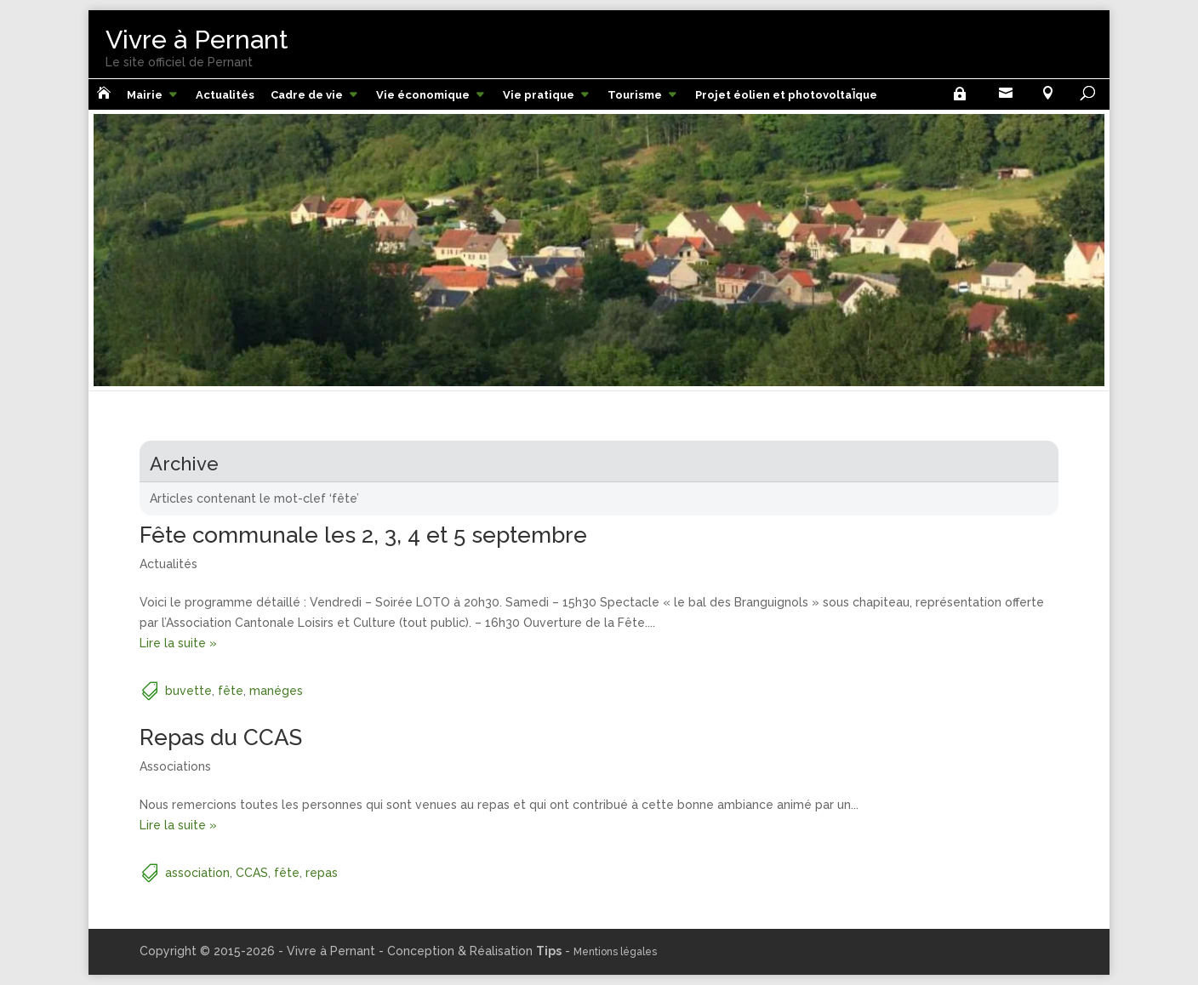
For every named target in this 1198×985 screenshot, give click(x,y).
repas (321, 873)
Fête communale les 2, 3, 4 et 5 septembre (363, 535)
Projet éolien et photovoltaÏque (786, 94)
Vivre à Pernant (197, 39)
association (197, 873)
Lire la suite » (178, 643)
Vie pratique (538, 94)
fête (230, 690)
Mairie (145, 94)
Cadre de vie (307, 94)
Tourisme (635, 94)
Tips (549, 951)
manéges (276, 690)
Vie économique (423, 94)
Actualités (225, 94)
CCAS (252, 873)
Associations (175, 766)
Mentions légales (615, 952)
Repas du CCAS (221, 737)
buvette (188, 690)
